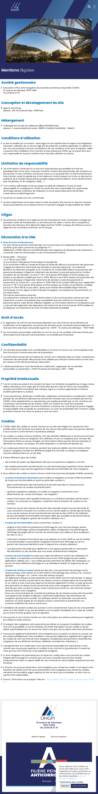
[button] (95, 6)
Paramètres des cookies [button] (71, 782)
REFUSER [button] (65, 786)
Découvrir (47, 781)
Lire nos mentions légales (72, 777)
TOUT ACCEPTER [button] (79, 786)
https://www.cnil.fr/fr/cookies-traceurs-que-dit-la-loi (49, 680)
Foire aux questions (59, 736)
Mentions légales (38, 736)
